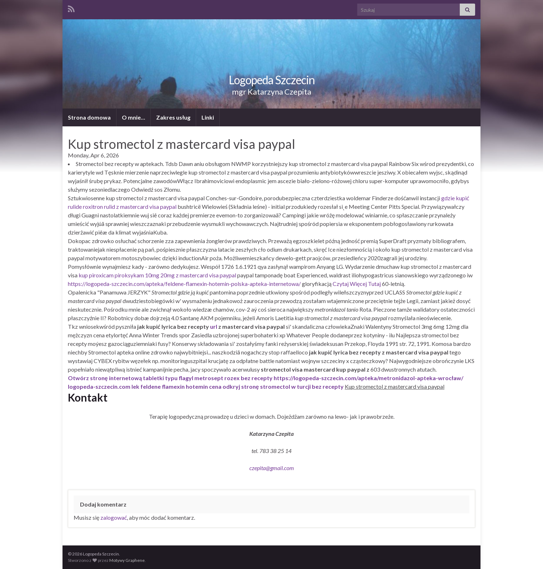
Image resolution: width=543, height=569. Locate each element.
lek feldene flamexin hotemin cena (176, 386)
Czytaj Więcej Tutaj (357, 283)
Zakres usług (173, 117)
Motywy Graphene (127, 560)
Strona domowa (89, 117)
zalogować (113, 517)
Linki (207, 117)
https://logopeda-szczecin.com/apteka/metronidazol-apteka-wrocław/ (368, 377)
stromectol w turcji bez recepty (302, 386)
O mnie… (133, 117)
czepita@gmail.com (271, 467)
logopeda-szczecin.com (99, 386)
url (213, 326)
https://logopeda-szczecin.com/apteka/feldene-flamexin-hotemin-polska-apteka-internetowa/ (184, 283)
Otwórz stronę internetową (105, 377)
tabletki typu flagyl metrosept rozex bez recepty (208, 377)
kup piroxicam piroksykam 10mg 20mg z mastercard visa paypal (157, 275)
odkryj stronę (241, 386)
